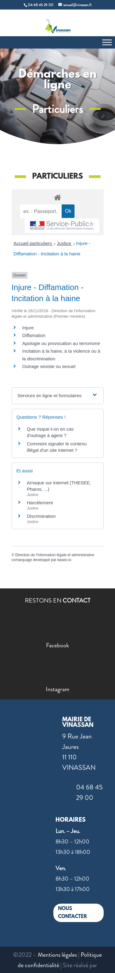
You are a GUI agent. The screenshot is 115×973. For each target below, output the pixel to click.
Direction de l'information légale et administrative (54, 555)
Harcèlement (40, 502)
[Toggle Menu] (107, 42)
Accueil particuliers (33, 243)
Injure (28, 327)
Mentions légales (57, 954)
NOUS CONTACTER (72, 913)
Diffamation (34, 335)
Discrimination (41, 516)
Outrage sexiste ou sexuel (48, 366)
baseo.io (64, 560)
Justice (64, 243)
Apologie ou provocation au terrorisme (61, 343)
